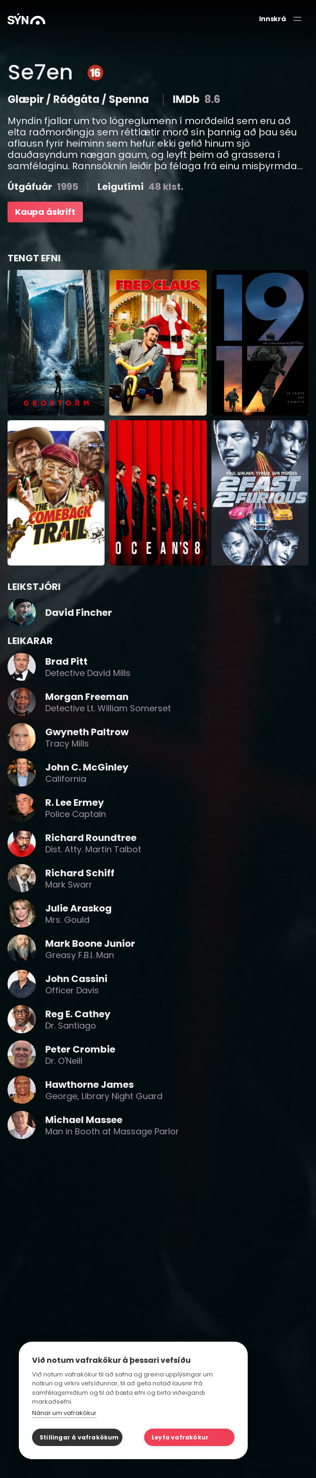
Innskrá (272, 19)
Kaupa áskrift (45, 212)
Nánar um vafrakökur (64, 1412)
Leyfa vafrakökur (180, 1437)
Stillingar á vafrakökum (79, 1437)
